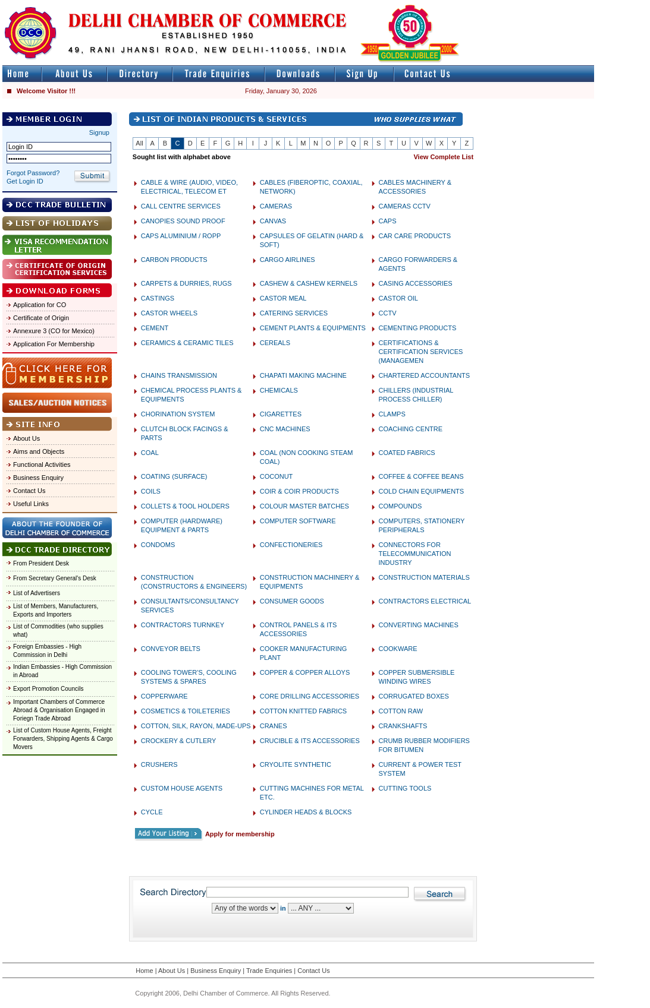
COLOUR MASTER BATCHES (304, 506)
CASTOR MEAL (283, 298)
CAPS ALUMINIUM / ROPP (181, 235)
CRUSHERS (159, 764)
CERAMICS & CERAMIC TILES (187, 342)
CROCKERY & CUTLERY (178, 740)
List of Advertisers (36, 593)
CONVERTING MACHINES (419, 624)
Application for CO (39, 304)
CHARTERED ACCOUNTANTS (424, 375)
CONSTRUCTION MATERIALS (424, 577)
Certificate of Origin (41, 317)
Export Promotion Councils (48, 688)
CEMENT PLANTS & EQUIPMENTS (313, 327)
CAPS (388, 221)
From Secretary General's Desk (54, 578)
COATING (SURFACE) (174, 476)
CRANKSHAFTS (403, 725)
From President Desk (41, 563)
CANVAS (273, 221)
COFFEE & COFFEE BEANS (421, 476)
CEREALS (275, 342)
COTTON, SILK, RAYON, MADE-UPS (196, 725)
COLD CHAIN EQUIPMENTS (421, 491)
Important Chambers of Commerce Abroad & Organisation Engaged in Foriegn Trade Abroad (59, 710)
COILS (151, 491)
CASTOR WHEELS (169, 313)
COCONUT (276, 476)
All (139, 143)
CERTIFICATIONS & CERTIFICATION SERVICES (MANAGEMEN (421, 351)
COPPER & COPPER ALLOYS (305, 672)
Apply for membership (240, 834)
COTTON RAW (401, 711)
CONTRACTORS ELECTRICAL (425, 601)
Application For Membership (54, 343)
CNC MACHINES (285, 428)
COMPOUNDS (400, 506)
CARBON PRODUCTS (174, 259)
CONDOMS (158, 544)
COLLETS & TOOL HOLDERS (185, 506)
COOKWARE (398, 648)
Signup (99, 132)
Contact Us (29, 490)
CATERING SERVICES (294, 313)
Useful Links (31, 503)
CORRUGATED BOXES (414, 696)
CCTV (388, 313)
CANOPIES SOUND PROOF (183, 221)
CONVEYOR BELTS (170, 648)
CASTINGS (157, 298)
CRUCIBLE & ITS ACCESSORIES (310, 740)
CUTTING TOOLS (405, 788)
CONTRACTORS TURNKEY (182, 624)
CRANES (273, 725)
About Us (26, 438)
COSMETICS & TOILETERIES (185, 711)
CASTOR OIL (398, 298)
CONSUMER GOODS (292, 601)
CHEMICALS (279, 390)
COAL (150, 452)
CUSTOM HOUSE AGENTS (181, 788)
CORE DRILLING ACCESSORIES (310, 696)
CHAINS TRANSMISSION (179, 375)
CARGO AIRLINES (287, 259)
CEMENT (154, 327)
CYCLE (152, 812)
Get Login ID (25, 181)
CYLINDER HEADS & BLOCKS (306, 812)
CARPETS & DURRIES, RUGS (186, 283)
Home (144, 970)
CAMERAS (276, 206)
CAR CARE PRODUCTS (415, 235)
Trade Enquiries (269, 970)
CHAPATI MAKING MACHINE (303, 375)
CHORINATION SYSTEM (178, 414)
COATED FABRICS (407, 452)
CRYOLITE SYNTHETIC (295, 764)
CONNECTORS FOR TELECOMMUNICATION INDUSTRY (415, 553)
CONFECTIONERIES (291, 544)
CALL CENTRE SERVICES (181, 206)
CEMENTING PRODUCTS (418, 327)
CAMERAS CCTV (405, 206)
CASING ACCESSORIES (416, 283)
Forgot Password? (33, 172)
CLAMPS (392, 414)
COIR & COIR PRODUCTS (299, 491)
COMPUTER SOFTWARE (298, 520)
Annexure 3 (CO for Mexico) (54, 330)
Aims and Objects (38, 451)
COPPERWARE (164, 696)
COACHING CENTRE (411, 428)
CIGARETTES (281, 414)
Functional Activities (42, 464)
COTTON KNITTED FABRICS (303, 711)
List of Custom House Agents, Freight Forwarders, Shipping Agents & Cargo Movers (63, 738)
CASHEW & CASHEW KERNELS (308, 283)
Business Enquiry (38, 477)
